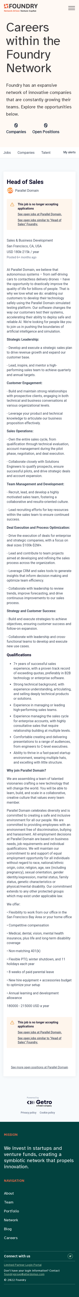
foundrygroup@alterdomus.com (24, 1274)
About (9, 1194)
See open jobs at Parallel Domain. (40, 214)
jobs (7, 153)
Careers (11, 1238)
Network (11, 1220)
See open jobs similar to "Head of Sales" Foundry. (39, 222)
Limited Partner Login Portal (23, 1265)
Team (8, 1202)
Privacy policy (28, 1112)
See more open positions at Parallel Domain (39, 1067)
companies (26, 153)
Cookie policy (47, 1112)
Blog (8, 1229)
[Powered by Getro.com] (39, 1102)
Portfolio (11, 1211)
